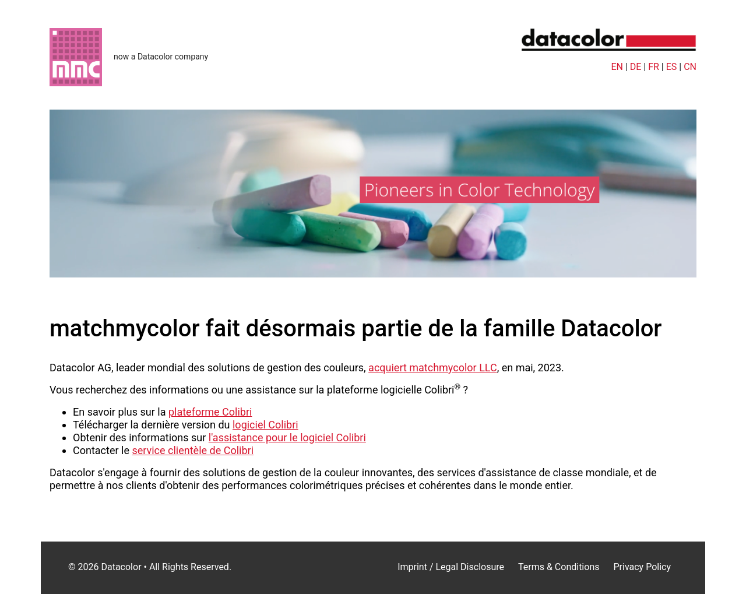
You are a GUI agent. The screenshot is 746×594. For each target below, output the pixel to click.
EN (617, 66)
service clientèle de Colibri (193, 450)
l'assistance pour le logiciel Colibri (287, 437)
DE (636, 66)
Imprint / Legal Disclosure (450, 566)
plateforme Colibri (210, 412)
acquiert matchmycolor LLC (432, 367)
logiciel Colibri (265, 425)
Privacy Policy (642, 566)
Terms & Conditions (559, 566)
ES (671, 66)
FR (653, 66)
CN (690, 66)
